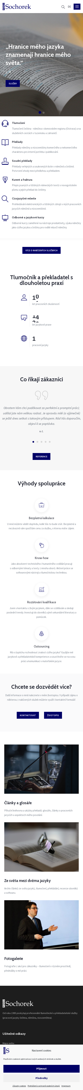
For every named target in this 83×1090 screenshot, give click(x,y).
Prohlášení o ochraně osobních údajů (44, 1085)
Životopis (53, 715)
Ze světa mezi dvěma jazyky (27, 880)
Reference (41, 456)
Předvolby (42, 1078)
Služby (13, 83)
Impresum (66, 1085)
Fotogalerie (13, 958)
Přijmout (41, 1068)
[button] (40, 112)
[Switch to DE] (69, 6)
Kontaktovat (28, 715)
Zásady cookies (19, 1085)
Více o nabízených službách (41, 250)
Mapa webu (8, 1043)
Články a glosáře (18, 802)
